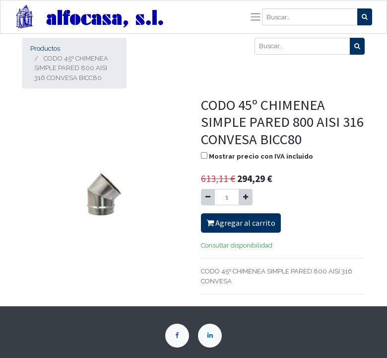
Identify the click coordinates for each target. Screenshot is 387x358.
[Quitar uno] (208, 197)
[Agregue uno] (246, 197)
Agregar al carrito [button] (240, 223)
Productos (45, 48)
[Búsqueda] (364, 16)
